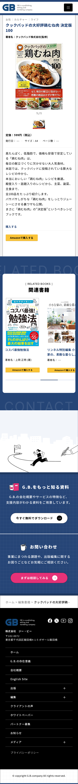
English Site (19, 680)
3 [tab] (49, 380)
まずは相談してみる (34, 579)
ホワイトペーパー (21, 716)
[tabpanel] (24, 336)
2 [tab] (31, 380)
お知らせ (16, 734)
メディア (16, 743)
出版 (13, 689)
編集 (13, 698)
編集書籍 (24, 603)
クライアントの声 (21, 707)
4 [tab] (66, 380)
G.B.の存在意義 (20, 662)
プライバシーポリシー (24, 753)
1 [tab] (14, 380)
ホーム (10, 603)
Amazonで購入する (21, 238)
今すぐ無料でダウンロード (34, 519)
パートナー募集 (20, 725)
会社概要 (16, 671)
